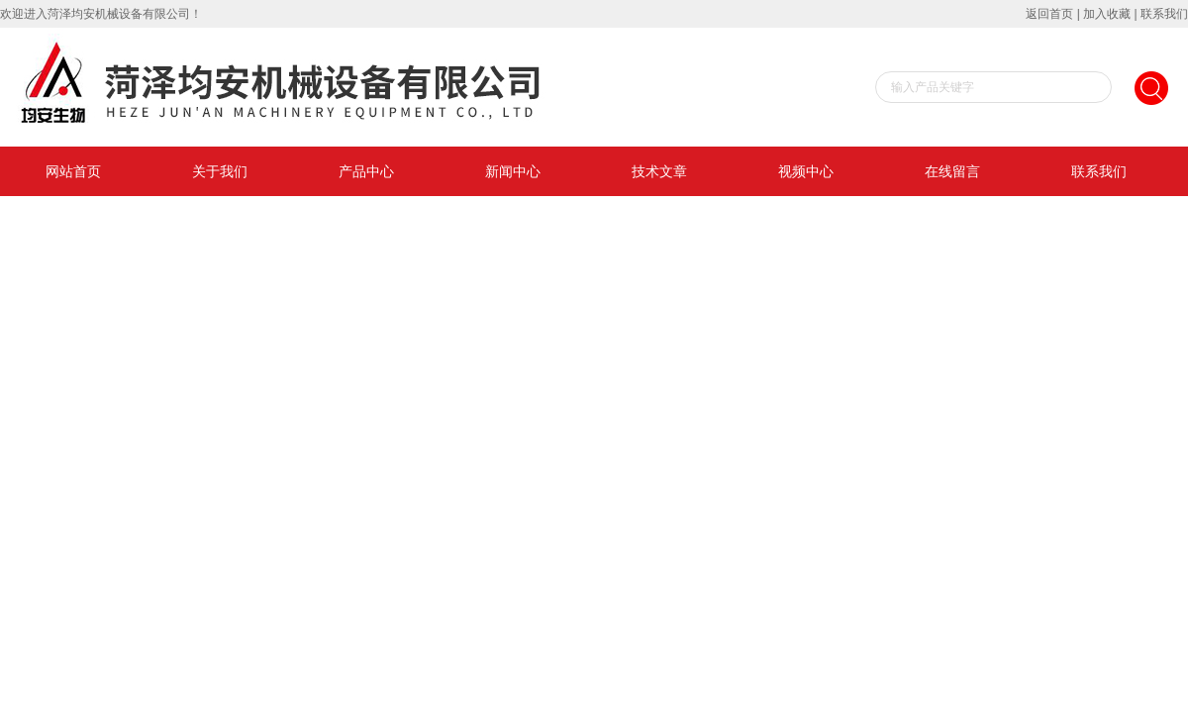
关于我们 (220, 171)
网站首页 (73, 171)
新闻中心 (513, 171)
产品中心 (366, 171)
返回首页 (1049, 14)
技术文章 (659, 171)
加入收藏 (1107, 14)
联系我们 (1164, 14)
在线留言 (952, 171)
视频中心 (806, 171)
